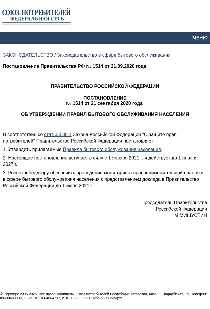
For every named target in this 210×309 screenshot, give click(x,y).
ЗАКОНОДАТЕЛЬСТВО (28, 55)
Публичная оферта (107, 298)
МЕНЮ (200, 37)
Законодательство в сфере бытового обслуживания (114, 55)
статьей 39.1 (58, 134)
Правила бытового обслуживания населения (112, 149)
